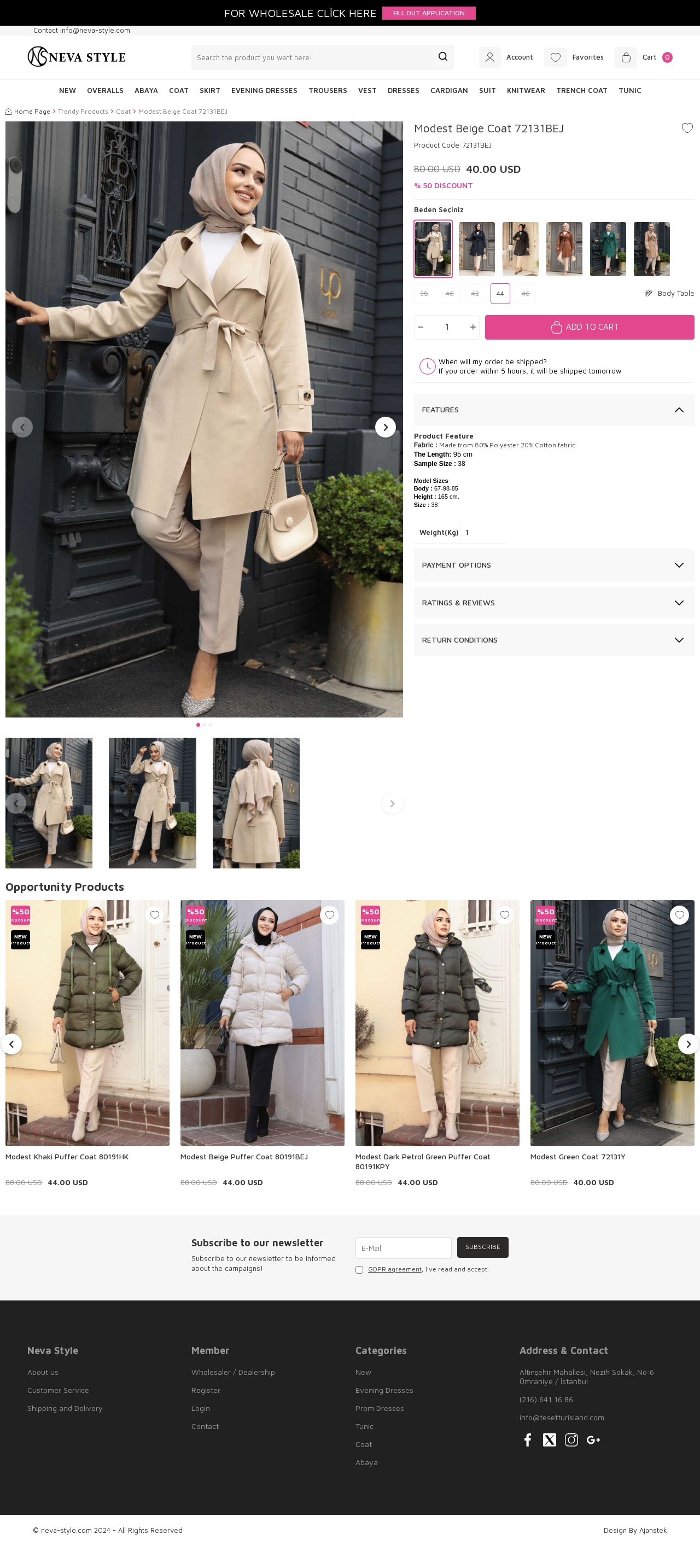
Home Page (27, 111)
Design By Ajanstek (635, 1530)
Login (200, 1408)
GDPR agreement (395, 1269)
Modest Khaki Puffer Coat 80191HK (67, 1156)
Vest (367, 90)
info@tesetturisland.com (562, 1417)
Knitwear (526, 90)
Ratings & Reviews (458, 602)
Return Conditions (460, 639)
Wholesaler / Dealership (233, 1371)
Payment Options (456, 564)
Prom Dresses (379, 1408)
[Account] (495, 57)
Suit (487, 90)
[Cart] (642, 57)
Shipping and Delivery (65, 1408)
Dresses (403, 90)
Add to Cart (592, 326)
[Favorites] (568, 57)
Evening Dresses (264, 90)
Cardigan (449, 90)
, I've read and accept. (422, 1269)
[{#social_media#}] (528, 1440)
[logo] (76, 57)
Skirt (210, 90)
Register (205, 1390)
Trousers (327, 90)
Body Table (670, 293)
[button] (198, 725)
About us (43, 1371)
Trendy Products (83, 111)
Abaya (146, 90)
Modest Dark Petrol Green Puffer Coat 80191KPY (423, 1161)
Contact (205, 1426)
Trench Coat (582, 90)
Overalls (105, 90)
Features (440, 409)
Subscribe (481, 1248)
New (363, 1371)
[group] (204, 419)
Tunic (630, 90)
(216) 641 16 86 (546, 1399)
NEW (67, 90)
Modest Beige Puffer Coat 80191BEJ (244, 1156)
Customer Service (58, 1390)
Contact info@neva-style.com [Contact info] (81, 30)
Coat (179, 90)
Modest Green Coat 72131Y (578, 1156)
